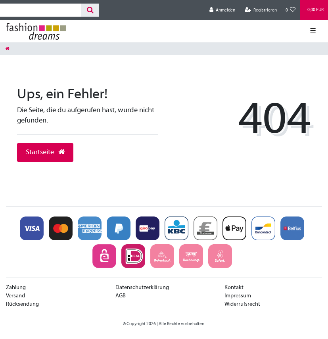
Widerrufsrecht (242, 304)
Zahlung (16, 288)
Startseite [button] (45, 152)
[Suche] (90, 10)
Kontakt (234, 288)
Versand (15, 296)
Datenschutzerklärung (142, 288)
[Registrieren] (260, 10)
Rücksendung (22, 304)
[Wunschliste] (290, 10)
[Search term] (40, 10)
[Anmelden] (222, 10)
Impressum (237, 296)
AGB (120, 296)
